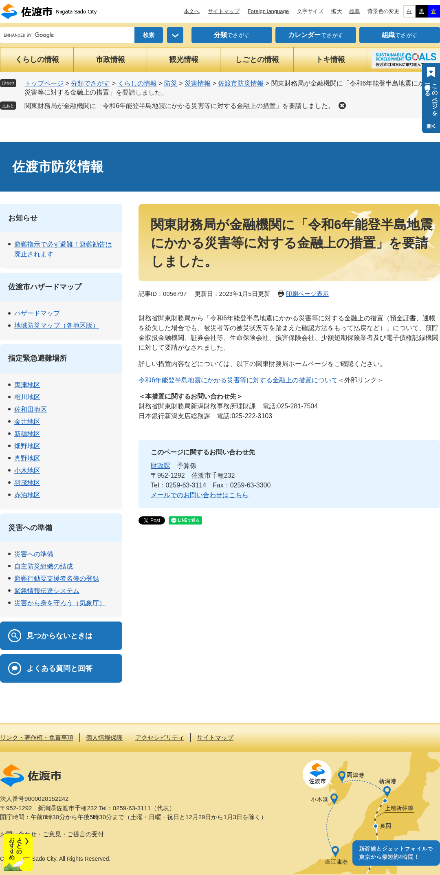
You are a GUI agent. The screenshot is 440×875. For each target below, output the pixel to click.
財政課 (160, 465)
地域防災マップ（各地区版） (56, 325)
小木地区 (27, 470)
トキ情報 (330, 59)
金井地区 (27, 421)
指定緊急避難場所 (37, 358)
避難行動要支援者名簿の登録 (56, 578)
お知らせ (22, 218)
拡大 (336, 11)
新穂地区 (27, 433)
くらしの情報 (37, 59)
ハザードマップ (37, 313)
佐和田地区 (30, 409)
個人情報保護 (104, 737)
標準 (354, 11)
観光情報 (183, 59)
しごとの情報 (257, 59)
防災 (170, 83)
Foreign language (268, 11)
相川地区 (27, 397)
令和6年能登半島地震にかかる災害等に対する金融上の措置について (238, 380)
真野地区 (27, 458)
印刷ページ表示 (307, 293)
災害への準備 (30, 528)
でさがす (232, 35)
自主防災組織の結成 (43, 566)
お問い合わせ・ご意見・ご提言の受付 (52, 834)
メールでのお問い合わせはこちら (200, 494)
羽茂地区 (27, 482)
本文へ (192, 11)
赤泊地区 (27, 494)
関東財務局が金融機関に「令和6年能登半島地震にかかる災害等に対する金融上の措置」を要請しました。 (179, 105)
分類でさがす (90, 83)
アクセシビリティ (159, 737)
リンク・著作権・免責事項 (36, 737)
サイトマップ (224, 11)
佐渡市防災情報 (241, 83)
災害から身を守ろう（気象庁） (60, 602)
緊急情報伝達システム (46, 590)
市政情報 (110, 59)
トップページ (44, 83)
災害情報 (198, 83)
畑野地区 (27, 446)
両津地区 (27, 384)
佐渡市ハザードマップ (44, 287)
